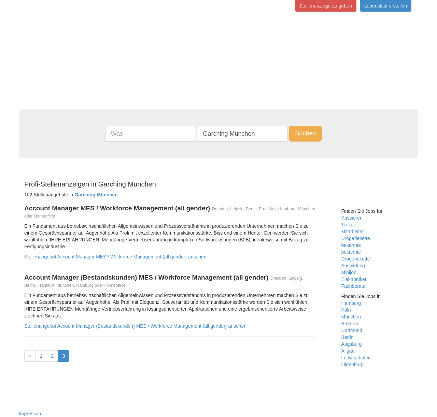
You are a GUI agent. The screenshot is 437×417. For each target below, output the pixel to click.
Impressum (30, 413)
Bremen (349, 323)
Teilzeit (348, 224)
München (351, 316)
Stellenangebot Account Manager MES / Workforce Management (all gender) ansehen (115, 256)
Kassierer (351, 218)
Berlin (347, 337)
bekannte (351, 245)
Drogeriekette (355, 238)
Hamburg (351, 303)
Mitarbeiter (352, 231)
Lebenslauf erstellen (385, 6)
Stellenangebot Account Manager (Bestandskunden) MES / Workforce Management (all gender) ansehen (135, 326)
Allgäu (348, 351)
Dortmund (351, 330)
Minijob (348, 272)
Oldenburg (352, 364)
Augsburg (351, 344)
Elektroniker (354, 279)
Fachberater (354, 286)
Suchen (305, 133)
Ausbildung (353, 265)
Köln (346, 310)
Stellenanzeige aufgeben (325, 6)
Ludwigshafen (356, 357)
